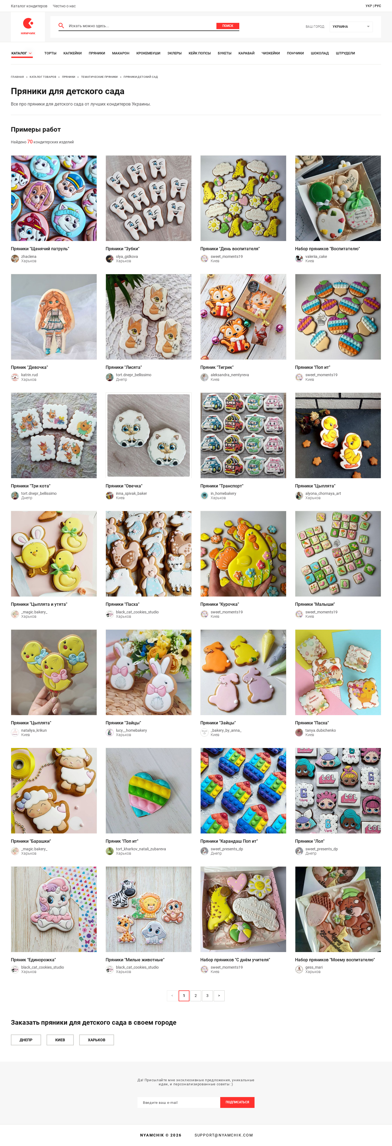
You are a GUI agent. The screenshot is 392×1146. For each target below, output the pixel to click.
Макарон (120, 53)
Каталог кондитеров (29, 6)
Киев (60, 1040)
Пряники (97, 53)
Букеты (224, 53)
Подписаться (237, 1102)
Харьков (96, 1040)
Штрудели (345, 53)
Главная (17, 76)
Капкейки (72, 53)
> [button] (219, 995)
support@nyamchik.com (223, 1135)
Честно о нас (64, 6)
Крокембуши (148, 53)
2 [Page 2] (196, 995)
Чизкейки (271, 53)
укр (369, 6)
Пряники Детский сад (141, 76)
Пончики (295, 53)
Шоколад (320, 53)
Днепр (26, 1040)
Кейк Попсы (200, 53)
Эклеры (174, 53)
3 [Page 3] (207, 995)
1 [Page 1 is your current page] (184, 995)
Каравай (246, 53)
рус (378, 6)
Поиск (227, 26)
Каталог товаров (43, 76)
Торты (50, 53)
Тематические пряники (99, 76)
